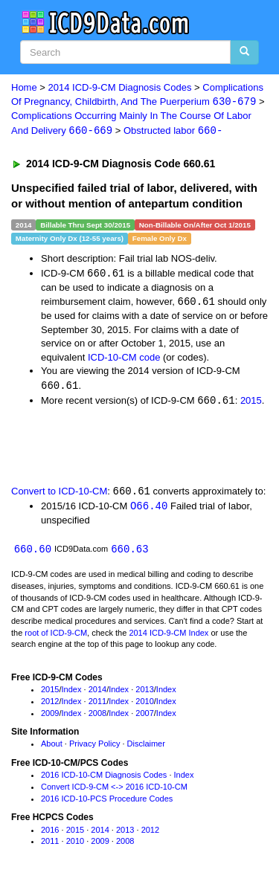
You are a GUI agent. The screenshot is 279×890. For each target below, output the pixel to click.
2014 (97, 693)
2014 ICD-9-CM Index (168, 636)
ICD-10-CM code (124, 358)
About (51, 748)
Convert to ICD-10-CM (59, 494)
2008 (97, 716)
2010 (144, 704)
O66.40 (148, 509)
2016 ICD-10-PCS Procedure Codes (107, 802)
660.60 (32, 553)
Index (72, 693)
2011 (97, 704)
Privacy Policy (94, 748)
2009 (50, 716)
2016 (50, 833)
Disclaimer (146, 748)
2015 (251, 403)
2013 (144, 693)
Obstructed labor (173, 131)
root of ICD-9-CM (56, 636)
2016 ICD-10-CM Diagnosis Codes (104, 778)
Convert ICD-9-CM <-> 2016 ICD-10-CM (114, 790)
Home (24, 87)
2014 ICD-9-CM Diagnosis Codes (120, 87)
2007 (144, 716)
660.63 (129, 553)
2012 (50, 704)
